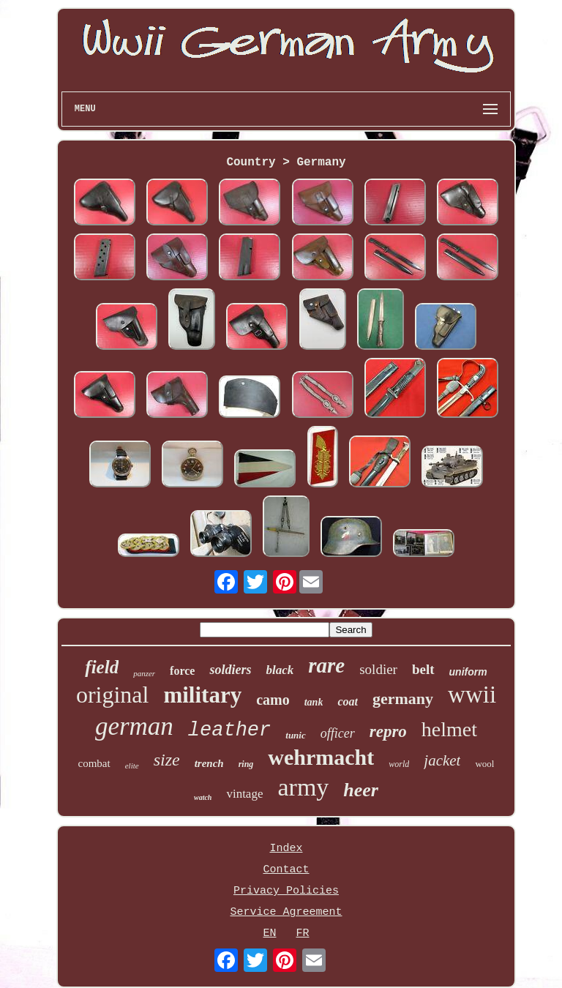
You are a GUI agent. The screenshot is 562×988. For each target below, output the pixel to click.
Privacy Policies (286, 891)
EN (269, 933)
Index (285, 848)
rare (326, 665)
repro (388, 731)
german (134, 726)
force (182, 671)
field (102, 667)
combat (94, 763)
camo (273, 700)
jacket (442, 760)
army (303, 787)
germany (402, 698)
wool (484, 763)
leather (229, 730)
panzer (144, 673)
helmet (449, 729)
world (399, 764)
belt (423, 669)
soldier (378, 669)
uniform (468, 672)
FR (302, 933)
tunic (295, 735)
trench (209, 763)
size (167, 759)
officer (338, 733)
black (279, 670)
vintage (244, 794)
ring (246, 764)
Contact (286, 870)
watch (202, 797)
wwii (472, 694)
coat (347, 701)
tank (313, 702)
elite (132, 765)
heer (360, 790)
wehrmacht (321, 757)
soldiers (230, 669)
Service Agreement (286, 912)
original (112, 694)
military (202, 695)
